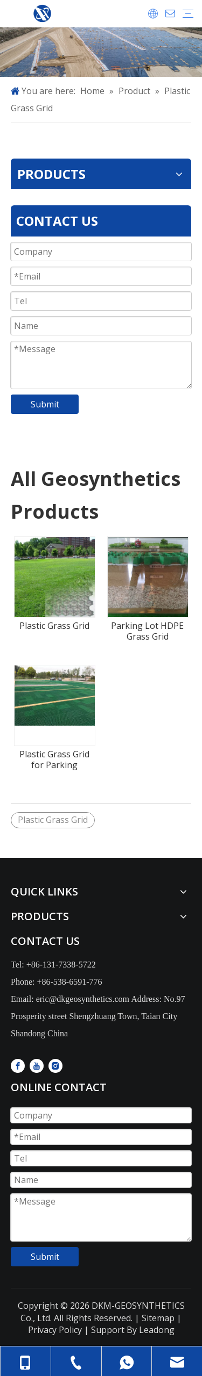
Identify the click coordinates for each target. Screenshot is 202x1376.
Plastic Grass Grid (54, 625)
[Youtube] (37, 1065)
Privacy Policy (55, 1330)
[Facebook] (18, 1065)
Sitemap (157, 1318)
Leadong (157, 1330)
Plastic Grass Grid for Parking (54, 759)
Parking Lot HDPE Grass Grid (147, 631)
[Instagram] (55, 1065)
